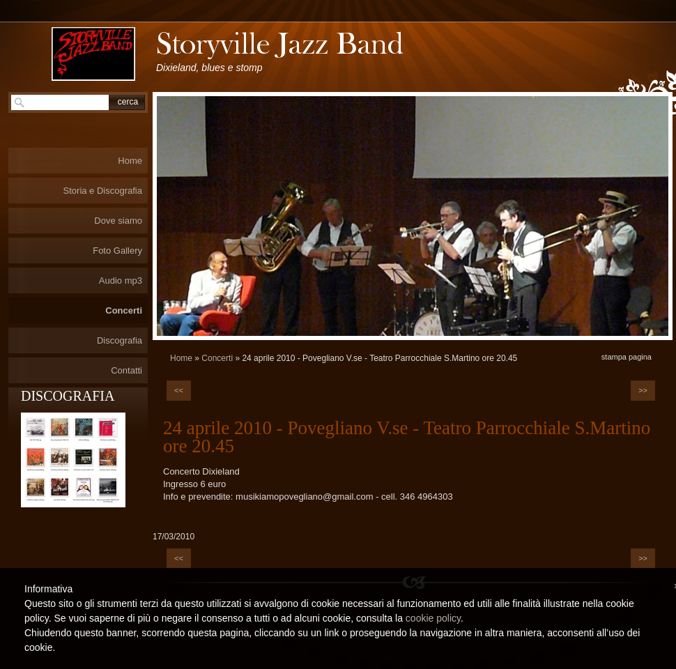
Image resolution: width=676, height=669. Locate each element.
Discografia (119, 340)
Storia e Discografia (102, 190)
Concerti (217, 358)
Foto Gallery (117, 250)
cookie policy (433, 618)
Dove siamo (118, 220)
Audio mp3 (120, 280)
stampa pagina (626, 357)
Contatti (126, 370)
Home (181, 358)
